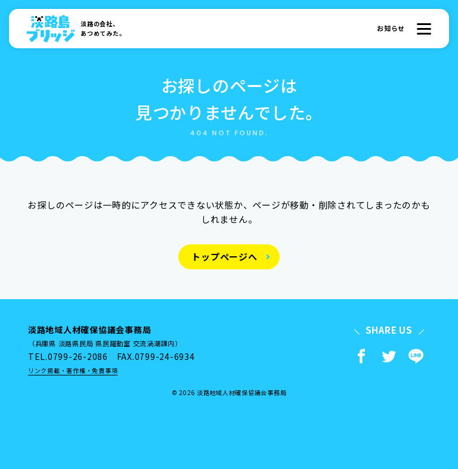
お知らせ (391, 28)
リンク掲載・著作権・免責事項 (73, 370)
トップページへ (224, 256)
